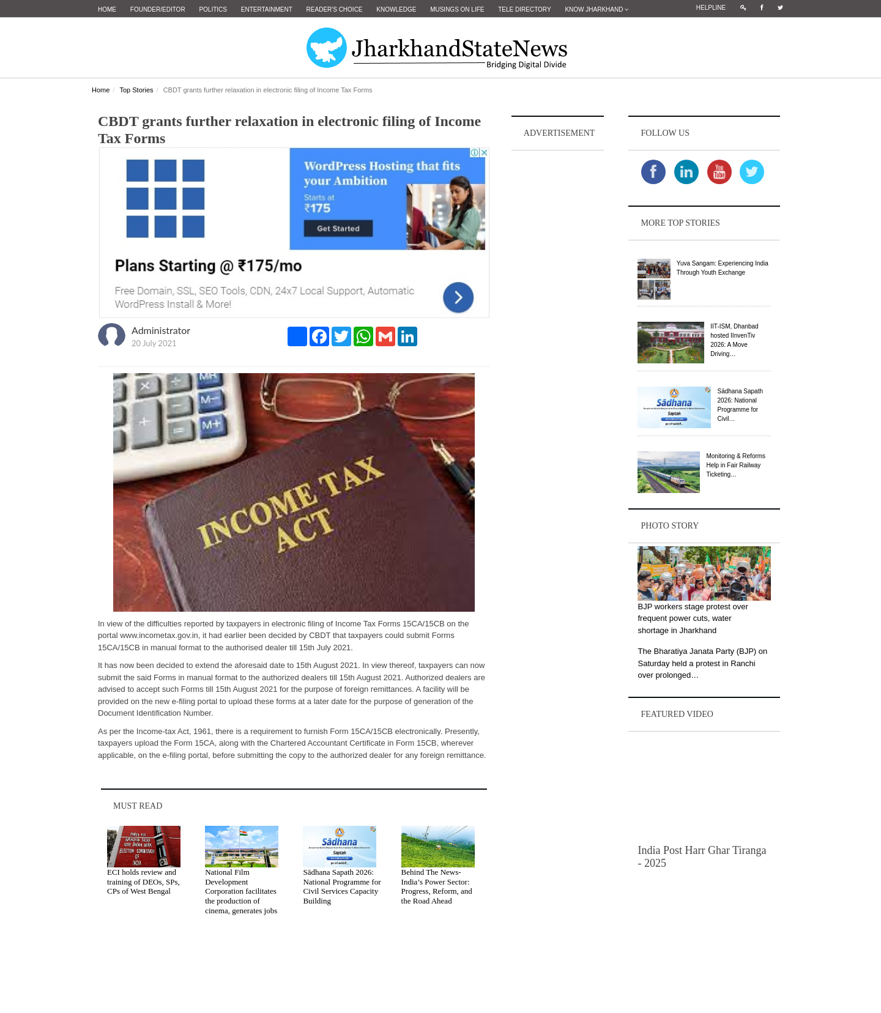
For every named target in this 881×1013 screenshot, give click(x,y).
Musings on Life (457, 9)
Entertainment (266, 9)
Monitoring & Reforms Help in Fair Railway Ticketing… (735, 465)
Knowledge (396, 9)
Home (107, 9)
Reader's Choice (335, 9)
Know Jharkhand (596, 9)
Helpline (711, 7)
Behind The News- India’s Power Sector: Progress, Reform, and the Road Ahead (436, 886)
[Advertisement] (558, 337)
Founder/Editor (157, 9)
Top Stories (136, 90)
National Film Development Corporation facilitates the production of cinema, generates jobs (241, 891)
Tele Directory (524, 9)
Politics (213, 9)
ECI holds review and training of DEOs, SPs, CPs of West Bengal (143, 881)
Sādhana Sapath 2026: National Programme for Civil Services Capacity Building (342, 886)
